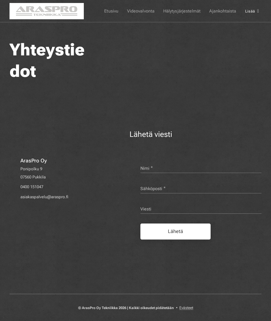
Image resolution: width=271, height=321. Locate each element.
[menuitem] (118, 11)
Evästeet (186, 308)
